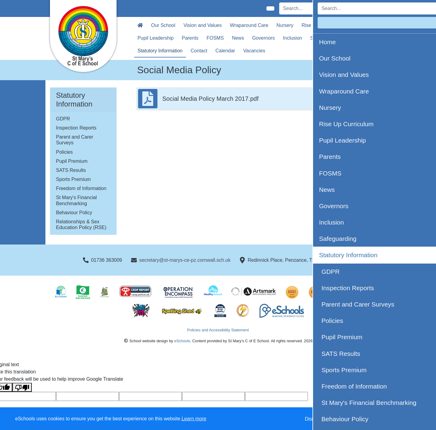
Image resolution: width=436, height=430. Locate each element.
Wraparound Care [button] (249, 25)
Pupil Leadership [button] (155, 38)
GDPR (63, 118)
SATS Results (71, 170)
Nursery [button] (284, 25)
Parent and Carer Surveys (74, 139)
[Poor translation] (22, 387)
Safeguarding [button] (324, 38)
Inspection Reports (76, 127)
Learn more (194, 418)
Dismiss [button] (313, 419)
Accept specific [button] (348, 419)
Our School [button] (163, 25)
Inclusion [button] (292, 38)
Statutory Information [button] (160, 50)
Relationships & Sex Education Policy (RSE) (81, 224)
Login (376, 8)
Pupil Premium (72, 161)
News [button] (238, 38)
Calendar (225, 50)
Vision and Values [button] (202, 25)
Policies (64, 152)
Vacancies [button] (254, 50)
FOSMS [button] (215, 38)
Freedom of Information (81, 188)
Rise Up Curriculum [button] (323, 25)
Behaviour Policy (74, 212)
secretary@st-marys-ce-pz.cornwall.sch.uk (185, 260)
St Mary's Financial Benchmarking (76, 200)
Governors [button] (263, 38)
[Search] (313, 8)
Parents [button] (190, 38)
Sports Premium (73, 179)
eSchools (182, 341)
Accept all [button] (396, 419)
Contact (199, 50)
